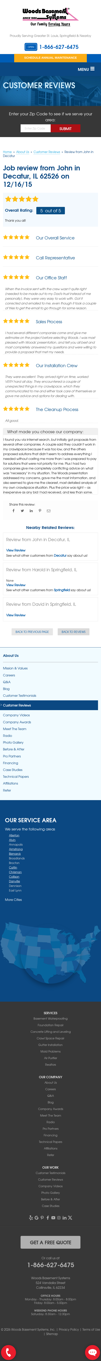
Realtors (50, 1064)
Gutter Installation (50, 1045)
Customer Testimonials (19, 695)
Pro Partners (12, 756)
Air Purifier (50, 1058)
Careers (9, 675)
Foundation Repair (50, 1025)
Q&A (7, 682)
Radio (7, 735)
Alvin (12, 840)
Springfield (62, 589)
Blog (6, 689)
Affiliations (10, 783)
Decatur (60, 555)
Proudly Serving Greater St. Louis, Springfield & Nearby (50, 35)
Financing (10, 763)
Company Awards (17, 722)
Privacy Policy (69, 1329)
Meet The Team (14, 729)
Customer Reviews (17, 705)
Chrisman (15, 872)
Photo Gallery (13, 742)
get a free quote (50, 1242)
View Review (15, 550)
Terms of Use (91, 1329)
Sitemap (52, 1334)
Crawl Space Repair (50, 1038)
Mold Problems (50, 1051)
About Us (11, 655)
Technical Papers (16, 776)
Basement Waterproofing (50, 1018)
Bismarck (15, 854)
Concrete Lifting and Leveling (51, 1032)
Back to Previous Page (32, 632)
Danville (14, 881)
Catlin (13, 867)
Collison (14, 877)
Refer (7, 790)
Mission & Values (15, 668)
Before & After (13, 749)
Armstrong (16, 849)
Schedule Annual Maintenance (50, 57)
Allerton (14, 835)
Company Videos (16, 715)
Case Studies (12, 770)
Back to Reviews (73, 632)
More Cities (13, 899)
